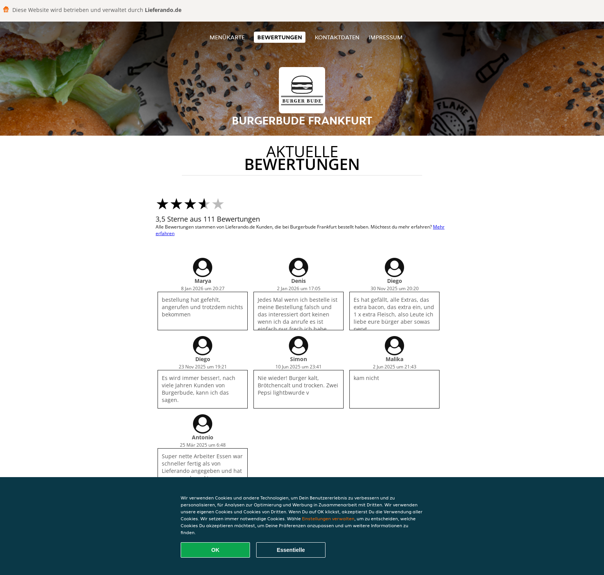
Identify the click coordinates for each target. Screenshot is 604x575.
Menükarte (227, 37)
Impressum (386, 37)
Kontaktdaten (337, 37)
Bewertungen (279, 37)
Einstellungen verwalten (328, 518)
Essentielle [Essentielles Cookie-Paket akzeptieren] (291, 550)
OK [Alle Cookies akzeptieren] (215, 550)
